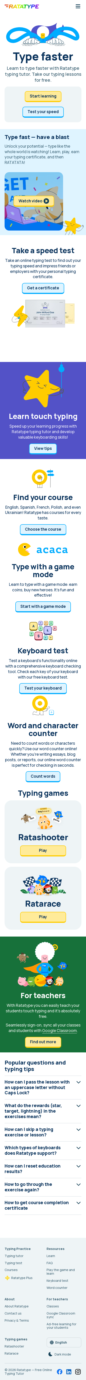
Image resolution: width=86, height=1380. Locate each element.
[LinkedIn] (68, 1371)
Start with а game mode (43, 606)
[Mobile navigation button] (78, 6)
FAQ (50, 1263)
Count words (43, 776)
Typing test (13, 1263)
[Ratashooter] (43, 831)
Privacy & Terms (17, 1320)
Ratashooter (14, 1346)
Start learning (43, 96)
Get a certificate (43, 288)
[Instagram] (78, 1371)
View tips (43, 448)
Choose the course (43, 529)
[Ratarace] (43, 898)
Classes (53, 1306)
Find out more (43, 1041)
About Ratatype (17, 1306)
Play (43, 850)
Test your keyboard (43, 688)
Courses (11, 1270)
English (58, 1342)
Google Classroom (59, 1030)
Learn (51, 1256)
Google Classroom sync (61, 1315)
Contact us (13, 1313)
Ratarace (12, 1353)
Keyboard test (57, 1280)
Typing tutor (14, 1256)
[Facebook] (59, 1371)
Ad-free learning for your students (61, 1326)
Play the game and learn (61, 1272)
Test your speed (43, 111)
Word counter (57, 1287)
